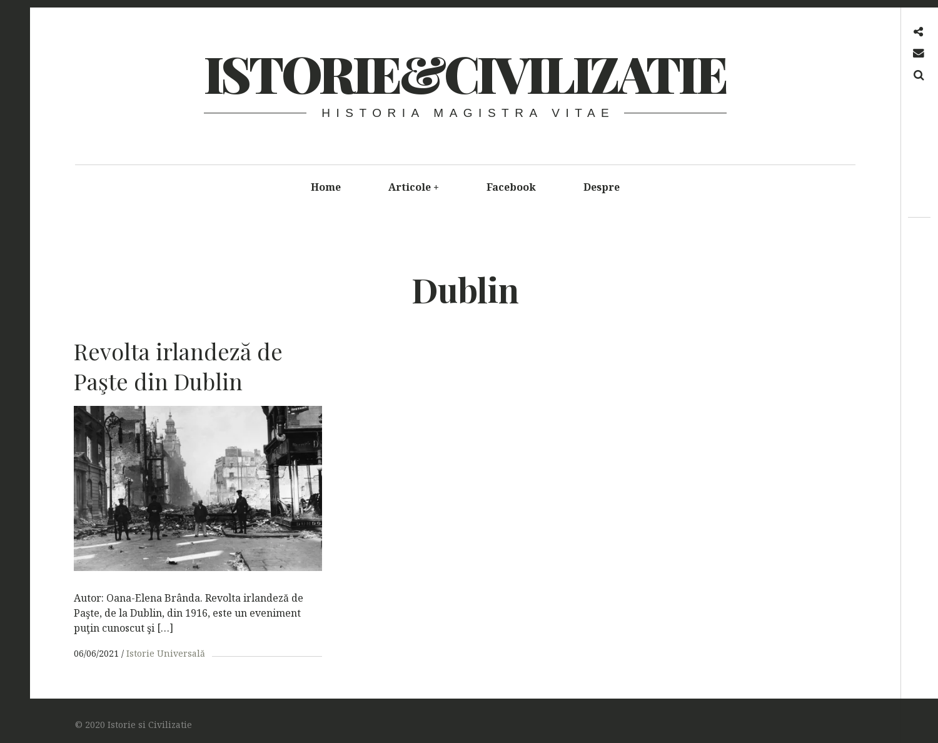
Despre (601, 187)
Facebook (511, 187)
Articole (414, 187)
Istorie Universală (165, 653)
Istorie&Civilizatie (464, 72)
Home (326, 187)
